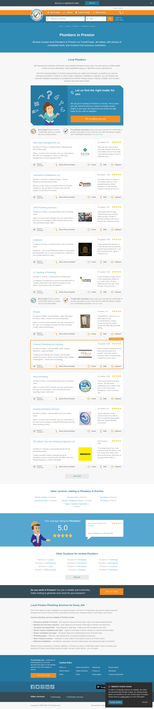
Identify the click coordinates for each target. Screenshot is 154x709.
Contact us (96, 671)
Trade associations (82, 667)
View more (77, 476)
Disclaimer (112, 671)
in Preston (45, 497)
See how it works (43, 675)
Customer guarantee (116, 674)
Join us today (111, 591)
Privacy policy (113, 667)
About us (62, 667)
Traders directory (82, 671)
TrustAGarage (55, 697)
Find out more (97, 134)
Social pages (96, 674)
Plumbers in (46, 560)
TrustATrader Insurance (74, 697)
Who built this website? (99, 705)
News (61, 674)
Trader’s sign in (118, 8)
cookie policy (125, 697)
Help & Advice (64, 671)
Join (92, 3)
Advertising (96, 667)
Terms (78, 674)
